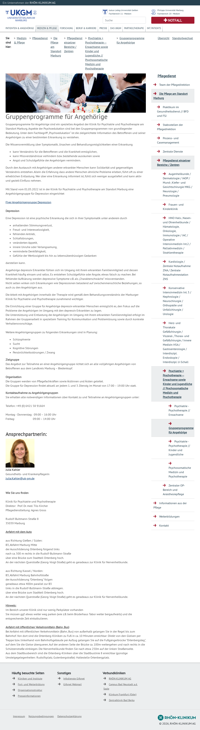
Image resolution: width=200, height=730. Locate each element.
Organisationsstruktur (30, 690)
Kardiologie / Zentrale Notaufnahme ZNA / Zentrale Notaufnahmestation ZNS (177, 270)
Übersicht (163, 38)
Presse (103, 28)
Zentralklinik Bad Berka (121, 700)
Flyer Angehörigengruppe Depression (28, 202)
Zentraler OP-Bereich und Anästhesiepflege (174, 490)
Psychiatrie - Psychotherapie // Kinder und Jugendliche (179, 448)
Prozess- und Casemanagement (168, 140)
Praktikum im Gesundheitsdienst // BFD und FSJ (172, 111)
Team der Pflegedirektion (174, 84)
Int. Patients (154, 28)
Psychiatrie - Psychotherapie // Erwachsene (179, 410)
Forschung (66, 28)
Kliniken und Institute (30, 678)
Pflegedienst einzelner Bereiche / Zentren (173, 163)
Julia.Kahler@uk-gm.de (20, 478)
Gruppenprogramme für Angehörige (181, 430)
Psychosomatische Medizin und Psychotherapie (180, 472)
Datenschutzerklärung (69, 716)
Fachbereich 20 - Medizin (168, 13)
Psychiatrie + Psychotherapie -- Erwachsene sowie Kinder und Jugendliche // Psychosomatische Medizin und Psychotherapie (177, 384)
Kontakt (164, 525)
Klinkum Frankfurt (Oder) (122, 694)
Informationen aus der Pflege (170, 505)
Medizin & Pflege (47, 28)
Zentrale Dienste (173, 151)
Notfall (175, 20)
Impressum (19, 716)
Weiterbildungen (169, 516)
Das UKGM (115, 28)
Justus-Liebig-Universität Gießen (123, 10)
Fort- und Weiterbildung (31, 684)
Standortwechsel (182, 38)
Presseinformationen (29, 696)
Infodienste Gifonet (74, 678)
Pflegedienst (40, 38)
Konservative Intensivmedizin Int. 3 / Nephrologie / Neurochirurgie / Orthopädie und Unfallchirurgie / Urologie (177, 301)
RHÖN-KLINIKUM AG (120, 678)
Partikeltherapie (134, 28)
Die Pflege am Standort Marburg (170, 96)
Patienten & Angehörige (20, 28)
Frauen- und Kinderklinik (173, 207)
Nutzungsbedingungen (41, 716)
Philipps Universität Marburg (170, 10)
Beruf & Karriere (86, 28)
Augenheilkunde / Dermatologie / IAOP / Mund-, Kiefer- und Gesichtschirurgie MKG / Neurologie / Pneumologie (177, 184)
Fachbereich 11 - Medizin (120, 13)
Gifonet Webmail (72, 684)
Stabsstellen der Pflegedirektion (170, 127)
